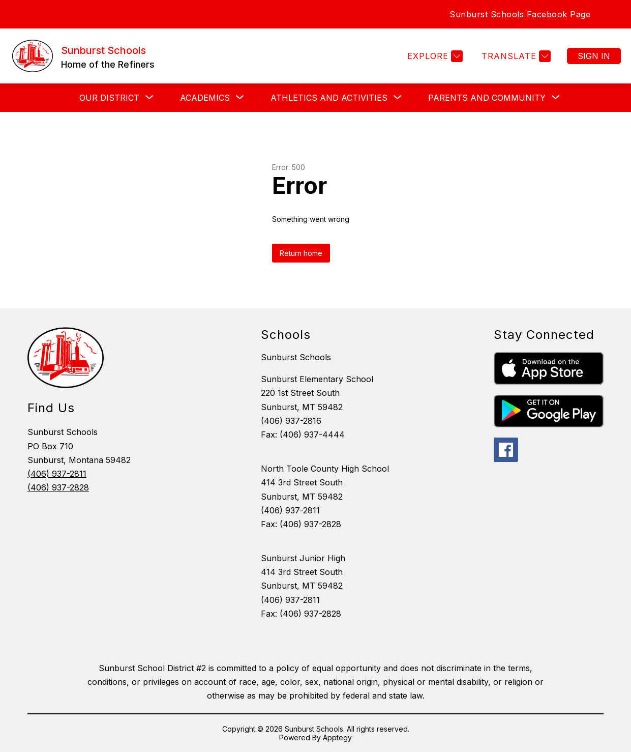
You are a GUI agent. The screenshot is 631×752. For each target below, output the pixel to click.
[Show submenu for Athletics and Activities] (329, 98)
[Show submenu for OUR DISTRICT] (109, 98)
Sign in (594, 56)
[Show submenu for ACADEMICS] (205, 98)
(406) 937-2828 (58, 487)
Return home (301, 253)
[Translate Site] (515, 56)
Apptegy (337, 737)
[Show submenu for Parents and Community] (487, 98)
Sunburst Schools (296, 357)
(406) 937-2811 (56, 474)
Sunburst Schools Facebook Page (519, 14)
